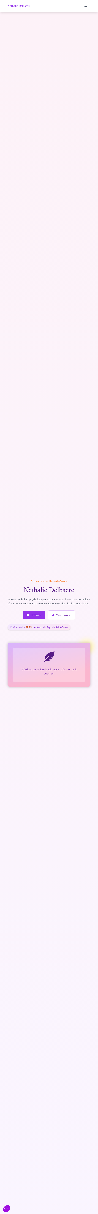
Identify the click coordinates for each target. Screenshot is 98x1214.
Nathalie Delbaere (19, 6)
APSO (29, 627)
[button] (85, 6)
